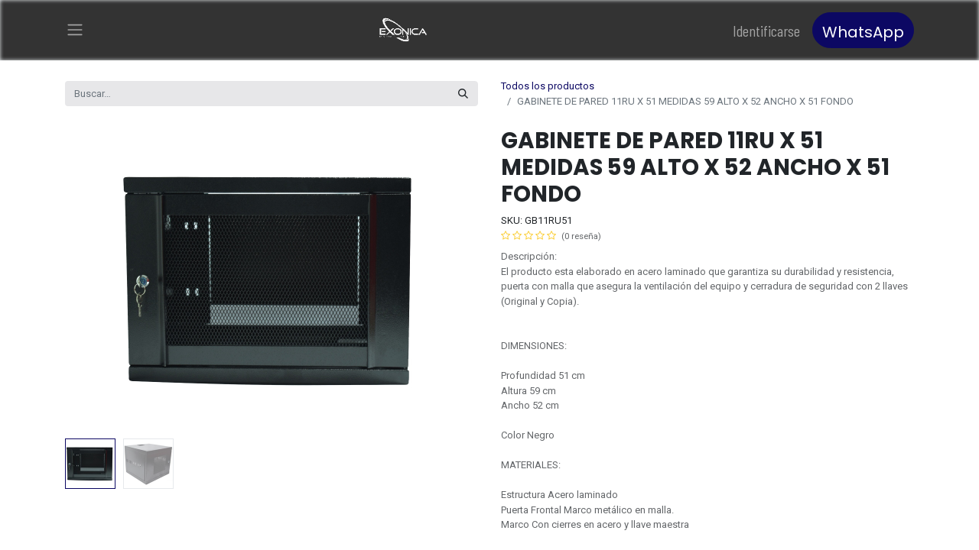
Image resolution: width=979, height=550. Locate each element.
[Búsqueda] (463, 94)
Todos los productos (547, 86)
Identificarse (766, 30)
